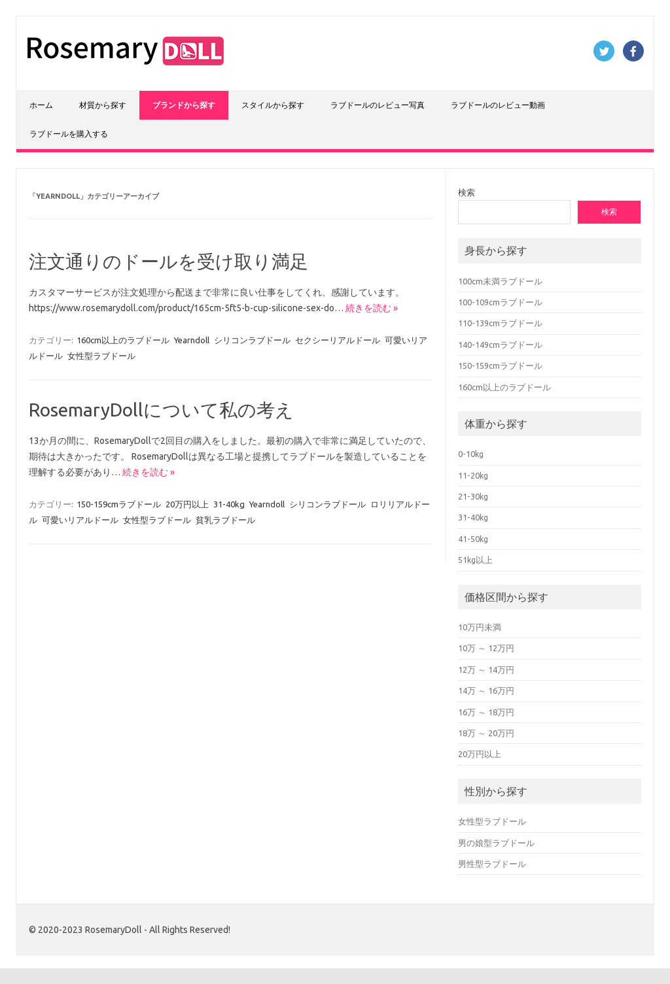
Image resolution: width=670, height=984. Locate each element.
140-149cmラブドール (500, 344)
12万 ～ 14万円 (486, 669)
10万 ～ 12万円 (486, 648)
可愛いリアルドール (80, 519)
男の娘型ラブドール (496, 842)
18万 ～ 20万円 (486, 733)
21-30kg (473, 496)
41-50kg (473, 538)
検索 (466, 192)
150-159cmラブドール (119, 504)
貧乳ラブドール (225, 519)
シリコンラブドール (252, 340)
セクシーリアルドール (337, 340)
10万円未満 (479, 627)
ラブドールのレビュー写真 (377, 105)
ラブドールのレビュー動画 (498, 105)
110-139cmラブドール (500, 323)
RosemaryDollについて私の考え (161, 409)
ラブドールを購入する (68, 133)
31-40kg (229, 504)
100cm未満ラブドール (500, 281)
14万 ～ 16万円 (486, 690)
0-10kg (471, 453)
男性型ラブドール (492, 863)
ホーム (41, 105)
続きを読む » (371, 308)
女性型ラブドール (101, 355)
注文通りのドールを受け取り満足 (168, 261)
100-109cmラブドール (500, 302)
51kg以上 (475, 559)
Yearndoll (191, 340)
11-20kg (473, 475)
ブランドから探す (183, 105)
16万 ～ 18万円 (486, 712)
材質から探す (102, 105)
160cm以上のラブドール (123, 340)
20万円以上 (187, 504)
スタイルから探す (272, 105)
